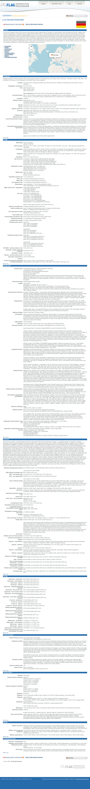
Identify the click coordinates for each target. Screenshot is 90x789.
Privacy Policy (17, 779)
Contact (3, 779)
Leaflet (69, 72)
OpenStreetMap (77, 72)
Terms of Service (9, 779)
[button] (60, 54)
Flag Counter (15, 5)
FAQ (69, 4)
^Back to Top (5, 137)
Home (43, 4)
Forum (79, 4)
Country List (57, 4)
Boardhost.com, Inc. (27, 779)
